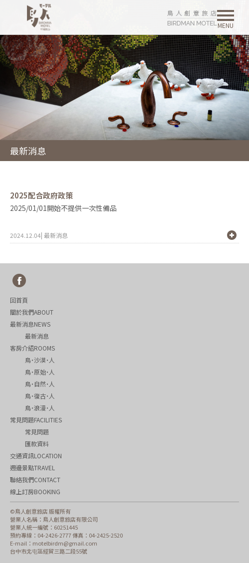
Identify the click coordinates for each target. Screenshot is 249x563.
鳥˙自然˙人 (40, 383)
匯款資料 (37, 443)
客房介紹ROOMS (32, 348)
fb (19, 280)
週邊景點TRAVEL (32, 467)
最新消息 (37, 336)
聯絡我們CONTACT (35, 479)
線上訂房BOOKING (35, 491)
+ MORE (232, 235)
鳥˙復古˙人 (40, 395)
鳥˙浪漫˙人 (40, 407)
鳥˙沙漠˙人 (40, 360)
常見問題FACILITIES (36, 419)
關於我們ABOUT (31, 312)
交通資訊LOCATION (36, 455)
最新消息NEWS (30, 324)
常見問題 (37, 431)
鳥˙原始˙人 (40, 372)
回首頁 (19, 300)
